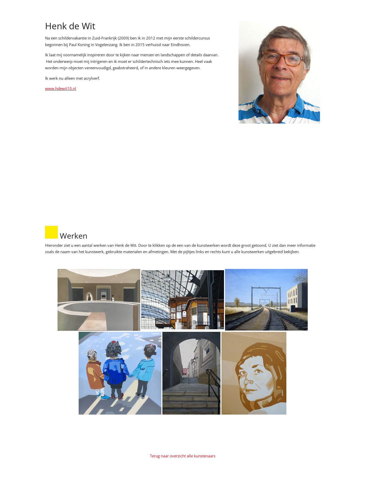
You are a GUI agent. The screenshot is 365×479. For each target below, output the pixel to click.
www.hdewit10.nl (60, 88)
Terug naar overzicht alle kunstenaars (182, 455)
